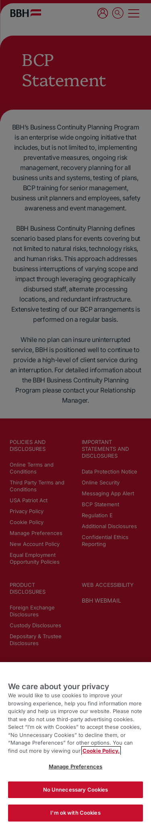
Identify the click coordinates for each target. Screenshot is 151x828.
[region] (75, 745)
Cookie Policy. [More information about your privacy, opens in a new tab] (101, 750)
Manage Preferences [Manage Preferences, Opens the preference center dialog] (75, 766)
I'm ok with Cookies (75, 812)
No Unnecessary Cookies (75, 789)
